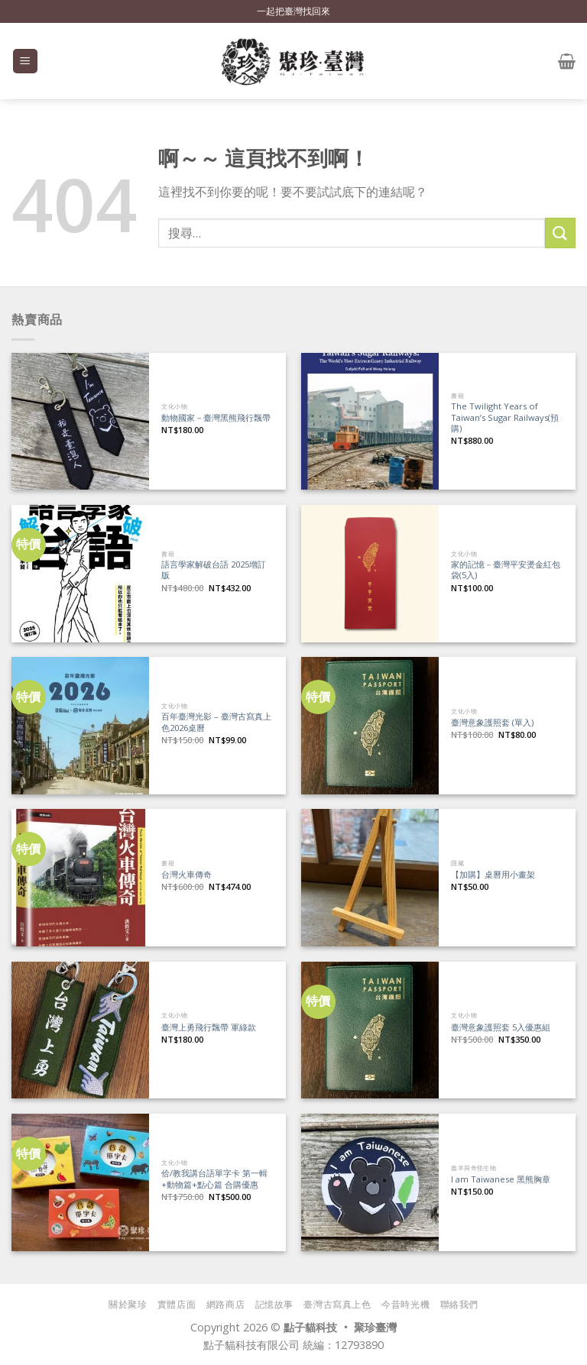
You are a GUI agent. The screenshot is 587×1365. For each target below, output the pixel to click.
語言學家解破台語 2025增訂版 (213, 570)
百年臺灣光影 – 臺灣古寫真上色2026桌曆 (216, 722)
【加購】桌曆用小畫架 (493, 874)
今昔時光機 (405, 1304)
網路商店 (225, 1304)
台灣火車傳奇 (186, 874)
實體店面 (176, 1304)
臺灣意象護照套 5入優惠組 (500, 1027)
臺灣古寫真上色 (337, 1304)
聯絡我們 (459, 1304)
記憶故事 (274, 1304)
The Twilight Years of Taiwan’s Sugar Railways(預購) (505, 417)
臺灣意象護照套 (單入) (492, 722)
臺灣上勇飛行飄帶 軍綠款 (208, 1027)
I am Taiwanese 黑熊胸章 (500, 1179)
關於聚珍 (128, 1304)
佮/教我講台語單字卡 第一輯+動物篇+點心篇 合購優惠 (214, 1179)
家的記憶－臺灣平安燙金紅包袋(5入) (505, 570)
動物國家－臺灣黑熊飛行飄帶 (216, 417)
